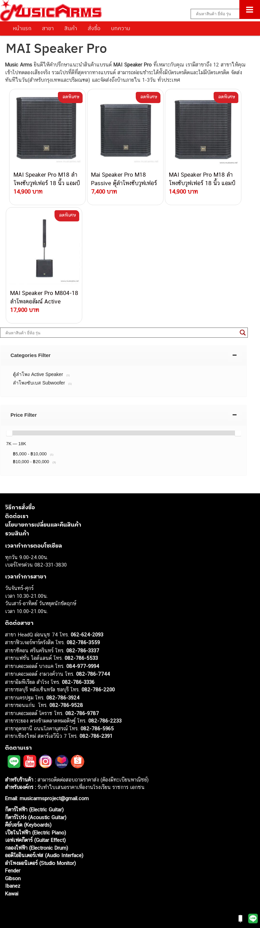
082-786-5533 (81, 658)
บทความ (120, 28)
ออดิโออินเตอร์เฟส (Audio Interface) (44, 855)
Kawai (11, 893)
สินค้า (70, 28)
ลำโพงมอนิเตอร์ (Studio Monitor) (40, 863)
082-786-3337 (82, 650)
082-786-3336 (78, 682)
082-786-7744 (93, 674)
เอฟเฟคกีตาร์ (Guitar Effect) (35, 840)
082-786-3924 (63, 697)
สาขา (48, 28)
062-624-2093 (87, 634)
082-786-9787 (82, 713)
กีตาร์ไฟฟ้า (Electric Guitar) (34, 809)
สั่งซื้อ (94, 28)
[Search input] (221, 14)
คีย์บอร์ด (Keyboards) (28, 825)
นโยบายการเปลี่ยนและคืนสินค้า (43, 524)
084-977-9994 (82, 666)
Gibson (13, 878)
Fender (12, 870)
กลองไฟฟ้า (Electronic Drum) (36, 848)
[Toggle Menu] (249, 9)
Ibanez (12, 886)
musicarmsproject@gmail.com (53, 798)
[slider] (9, 433)
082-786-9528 (66, 705)
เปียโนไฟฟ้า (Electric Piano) (35, 832)
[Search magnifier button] (242, 332)
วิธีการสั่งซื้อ (20, 507)
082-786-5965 (97, 728)
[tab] (123, 355)
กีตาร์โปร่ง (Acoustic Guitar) (35, 817)
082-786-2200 (98, 689)
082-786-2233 (105, 721)
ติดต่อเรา (16, 516)
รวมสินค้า (17, 533)
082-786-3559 (83, 642)
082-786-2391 (96, 736)
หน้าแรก (22, 28)
